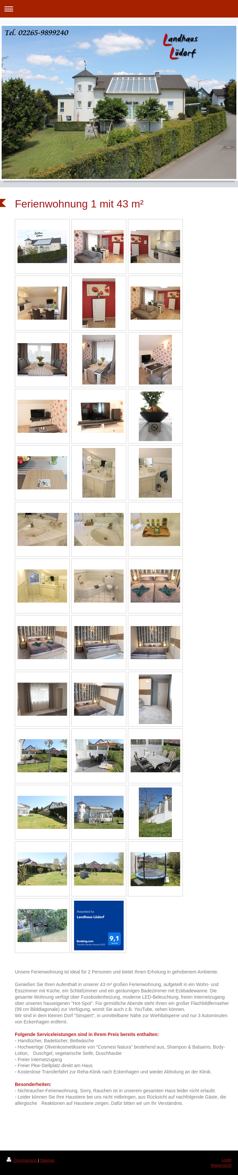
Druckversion (22, 1160)
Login (226, 1159)
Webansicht (221, 1165)
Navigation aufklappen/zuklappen (119, 9)
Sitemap (47, 1160)
